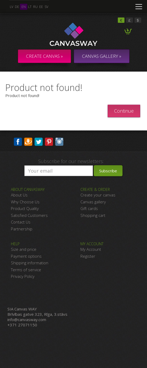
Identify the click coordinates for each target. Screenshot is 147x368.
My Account (90, 249)
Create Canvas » (44, 56)
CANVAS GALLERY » (101, 56)
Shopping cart (92, 215)
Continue (124, 111)
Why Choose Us (25, 201)
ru (35, 7)
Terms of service (26, 269)
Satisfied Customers (29, 215)
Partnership (21, 228)
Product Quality (25, 208)
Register (87, 256)
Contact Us (21, 222)
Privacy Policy (22, 276)
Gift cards (89, 208)
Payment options (26, 256)
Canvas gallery (93, 201)
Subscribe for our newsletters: (71, 161)
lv (11, 7)
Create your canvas (97, 195)
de (17, 7)
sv (46, 7)
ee (41, 7)
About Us (19, 195)
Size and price (23, 249)
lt (30, 7)
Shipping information (29, 262)
